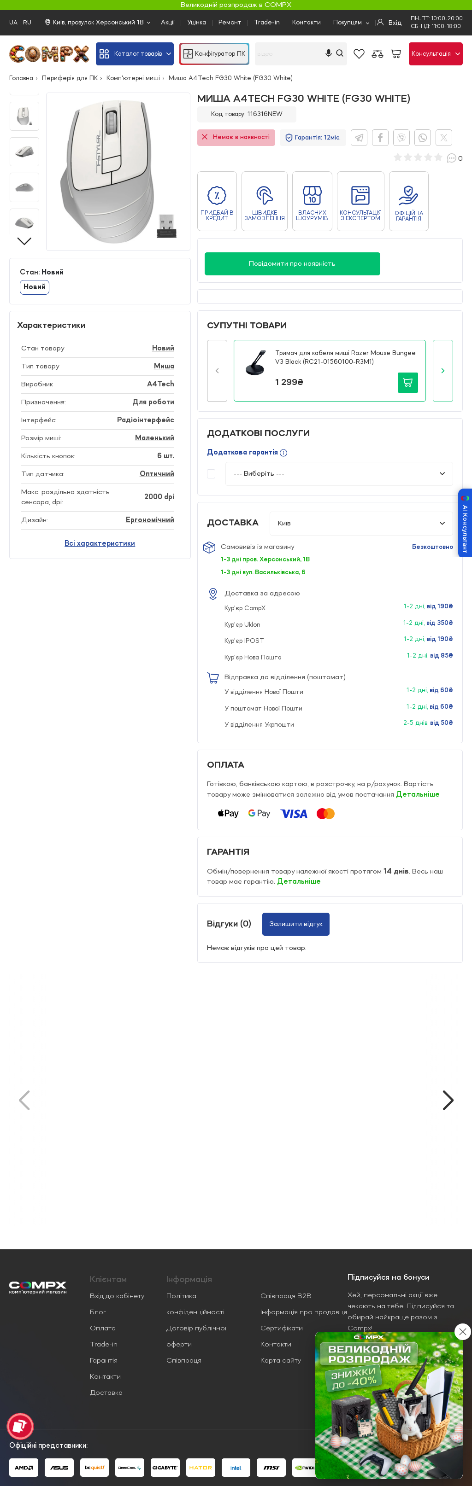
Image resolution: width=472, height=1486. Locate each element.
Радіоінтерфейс (145, 420)
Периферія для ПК (70, 78)
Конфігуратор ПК (214, 53)
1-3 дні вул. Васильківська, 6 (263, 572)
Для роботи (153, 402)
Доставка (106, 1393)
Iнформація (189, 1279)
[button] (217, 371)
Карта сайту (280, 1360)
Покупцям (347, 22)
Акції (168, 22)
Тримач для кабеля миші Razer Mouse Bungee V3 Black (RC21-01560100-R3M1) (345, 358)
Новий (35, 287)
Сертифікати (281, 1328)
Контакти (306, 22)
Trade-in (267, 22)
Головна (21, 78)
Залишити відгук (296, 924)
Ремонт (230, 22)
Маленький (154, 438)
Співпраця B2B (286, 1296)
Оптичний (157, 474)
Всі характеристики (100, 544)
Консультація (436, 54)
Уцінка (196, 22)
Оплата (103, 1328)
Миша (164, 366)
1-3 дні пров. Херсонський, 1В (265, 559)
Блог (98, 1312)
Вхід (389, 22)
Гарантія (104, 1360)
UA (13, 23)
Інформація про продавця (303, 1312)
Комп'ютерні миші (133, 78)
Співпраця (183, 1360)
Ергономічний (150, 520)
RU (27, 23)
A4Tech (160, 384)
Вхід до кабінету (117, 1296)
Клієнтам (108, 1279)
